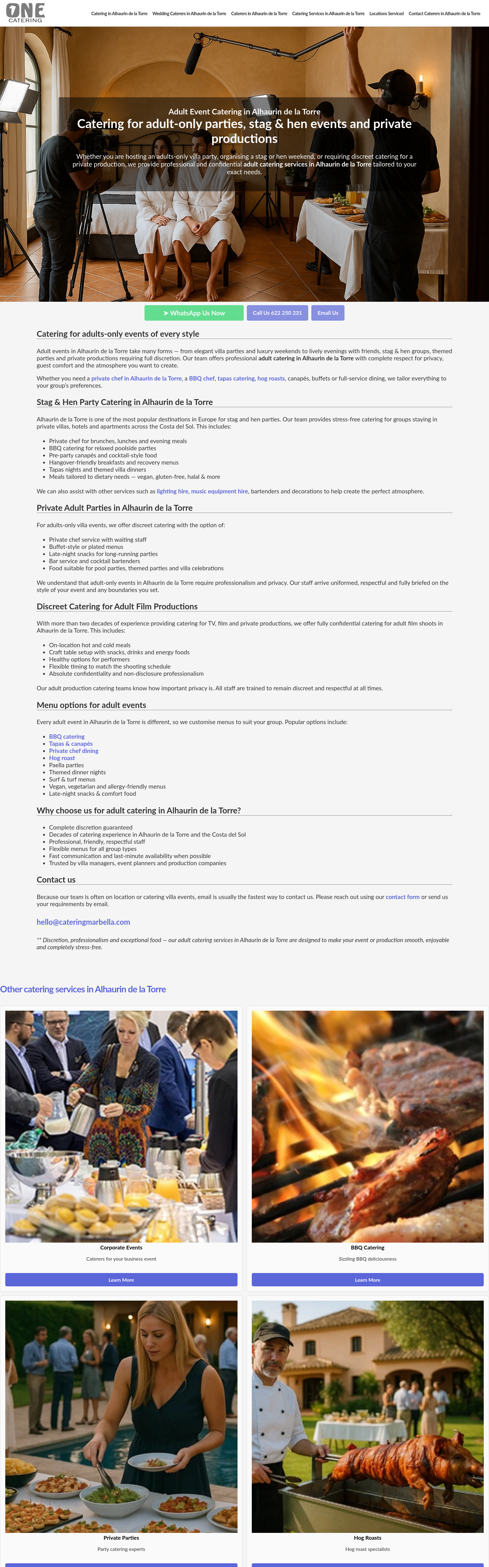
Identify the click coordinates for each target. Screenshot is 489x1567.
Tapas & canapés (71, 743)
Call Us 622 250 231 (277, 312)
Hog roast (62, 757)
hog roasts (271, 378)
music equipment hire (219, 491)
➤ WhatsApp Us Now (194, 313)
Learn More (121, 1280)
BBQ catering (67, 736)
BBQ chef (202, 378)
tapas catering (236, 378)
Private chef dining (73, 750)
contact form (403, 896)
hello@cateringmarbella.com (83, 921)
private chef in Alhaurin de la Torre (136, 378)
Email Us (328, 312)
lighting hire (172, 491)
